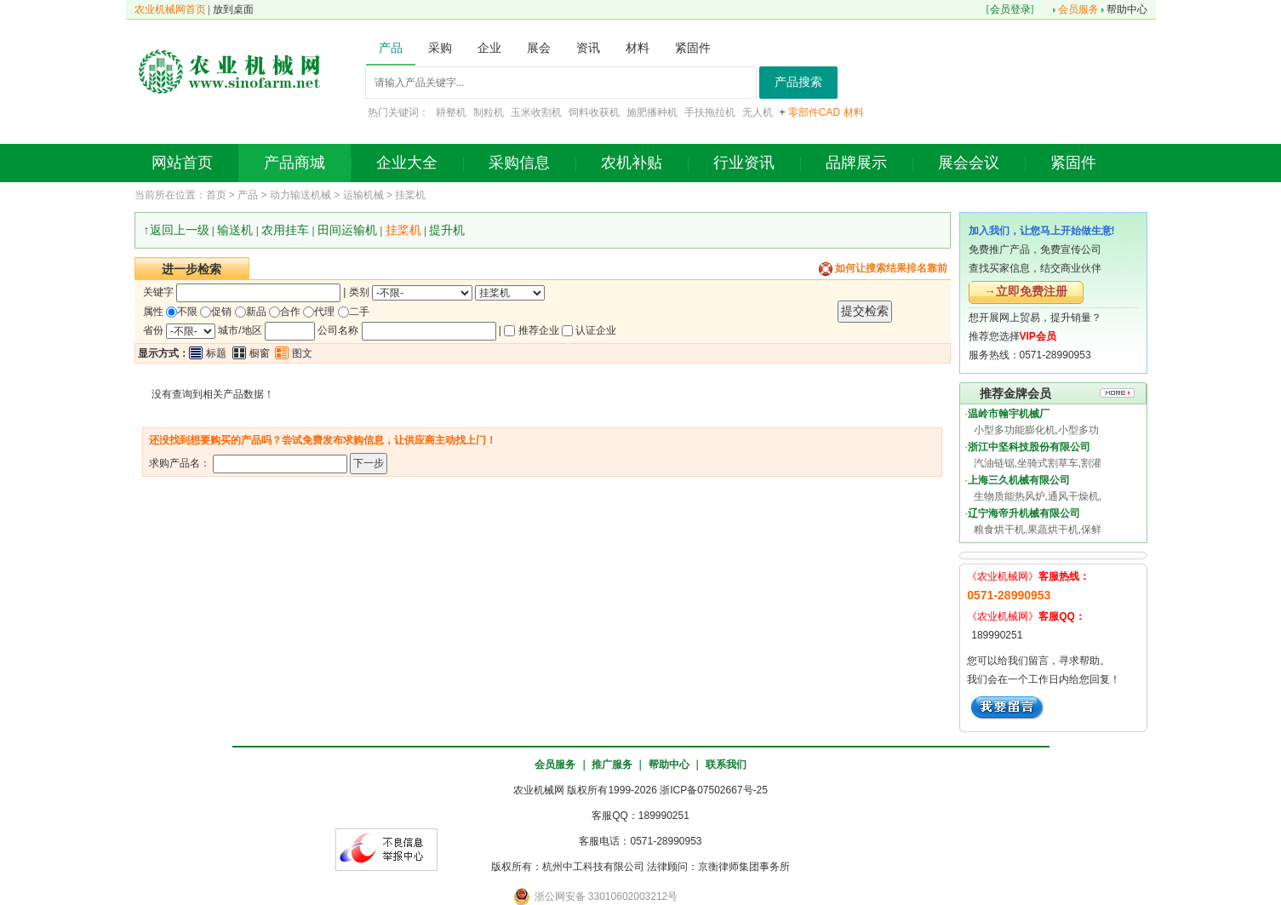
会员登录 (1010, 9)
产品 (247, 195)
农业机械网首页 (170, 9)
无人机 (757, 112)
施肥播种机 (652, 112)
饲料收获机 (594, 112)
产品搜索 (798, 82)
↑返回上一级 (176, 230)
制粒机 (488, 112)
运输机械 (363, 195)
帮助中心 (1127, 9)
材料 (854, 112)
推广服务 (612, 764)
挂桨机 (410, 195)
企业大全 (406, 162)
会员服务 (1078, 9)
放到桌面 (233, 9)
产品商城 (294, 162)
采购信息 (519, 162)
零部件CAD (814, 112)
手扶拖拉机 (709, 112)
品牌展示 (856, 162)
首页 (216, 195)
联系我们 (726, 764)
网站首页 (182, 162)
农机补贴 (631, 162)
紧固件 (1073, 162)
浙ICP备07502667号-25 (714, 790)
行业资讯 (744, 162)
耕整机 (451, 112)
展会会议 (968, 162)
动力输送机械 (300, 195)
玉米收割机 (536, 112)
